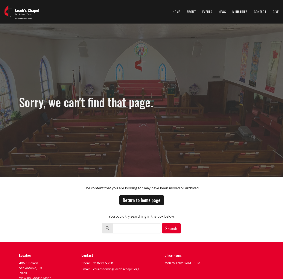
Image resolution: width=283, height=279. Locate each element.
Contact (260, 11)
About (191, 11)
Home (176, 11)
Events (207, 11)
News (222, 11)
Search (171, 228)
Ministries (239, 11)
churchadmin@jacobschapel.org (116, 269)
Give (276, 11)
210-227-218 (103, 263)
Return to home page (141, 200)
